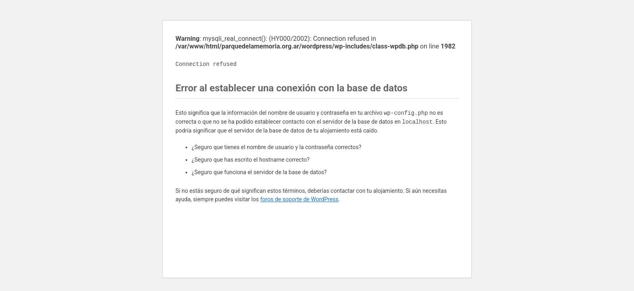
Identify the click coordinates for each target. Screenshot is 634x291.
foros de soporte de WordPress (299, 199)
